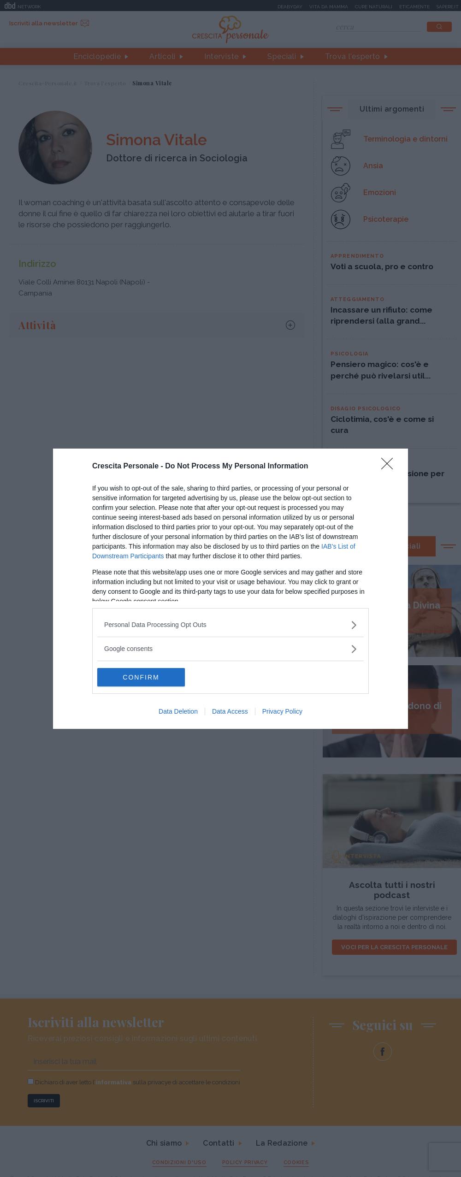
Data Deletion (178, 711)
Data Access (230, 711)
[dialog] (230, 589)
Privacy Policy (282, 711)
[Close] (390, 466)
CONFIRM (141, 677)
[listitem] (230, 625)
